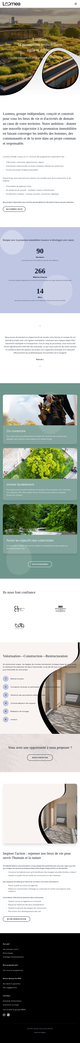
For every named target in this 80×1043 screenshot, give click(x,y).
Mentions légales (40, 1032)
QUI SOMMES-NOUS (14, 209)
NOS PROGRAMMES (40, 564)
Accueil (6, 944)
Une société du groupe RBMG (14, 1010)
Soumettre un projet (11, 1005)
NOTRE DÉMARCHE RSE (16, 919)
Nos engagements (10, 987)
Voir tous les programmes (13, 970)
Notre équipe (8, 953)
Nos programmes (10, 965)
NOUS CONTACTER (40, 757)
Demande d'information (12, 1001)
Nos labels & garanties (11, 984)
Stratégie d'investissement (13, 957)
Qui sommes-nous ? (11, 949)
